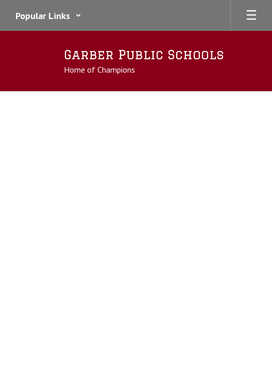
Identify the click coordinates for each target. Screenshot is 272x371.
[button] (48, 15)
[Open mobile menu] (251, 15)
